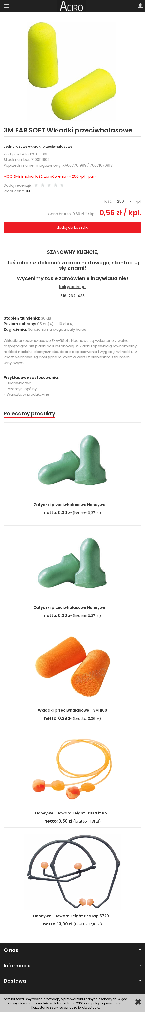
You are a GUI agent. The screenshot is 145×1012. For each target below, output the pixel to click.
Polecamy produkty (29, 413)
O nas (72, 950)
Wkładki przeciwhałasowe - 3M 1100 (72, 710)
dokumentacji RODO (68, 1003)
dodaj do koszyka (72, 227)
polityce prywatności (107, 1003)
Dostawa (72, 981)
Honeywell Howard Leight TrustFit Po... (72, 813)
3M (27, 191)
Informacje (72, 965)
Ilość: (108, 201)
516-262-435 (72, 296)
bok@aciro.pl (72, 286)
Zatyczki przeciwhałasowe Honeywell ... (72, 504)
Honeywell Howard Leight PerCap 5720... (72, 916)
